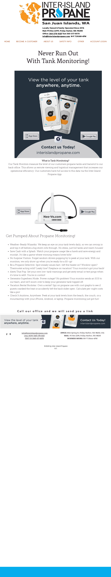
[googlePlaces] (10, 334)
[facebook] (7, 334)
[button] (65, 41)
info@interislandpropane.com (56, 36)
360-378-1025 (55, 34)
